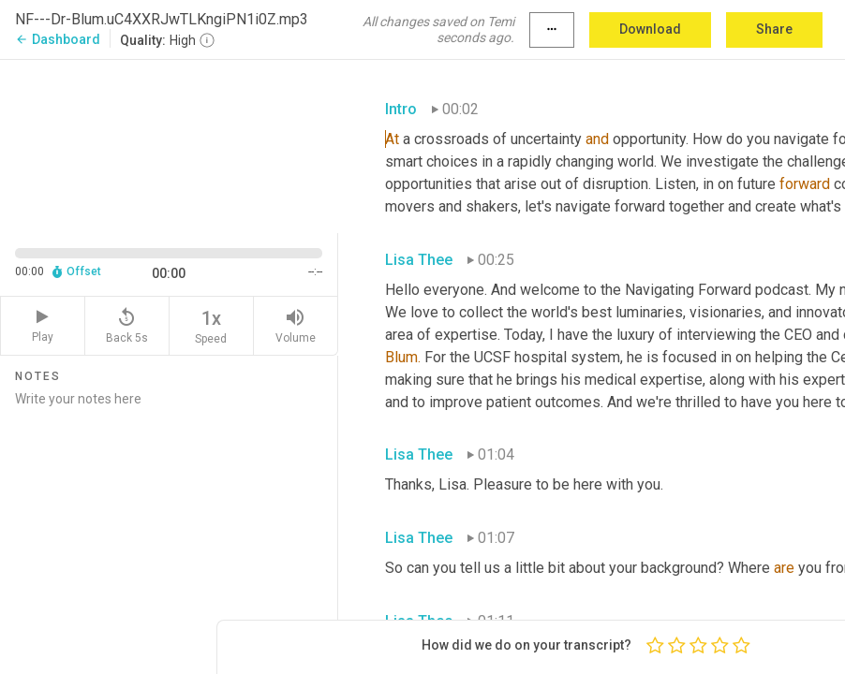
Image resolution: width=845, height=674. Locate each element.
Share (774, 29)
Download (650, 29)
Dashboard (57, 39)
